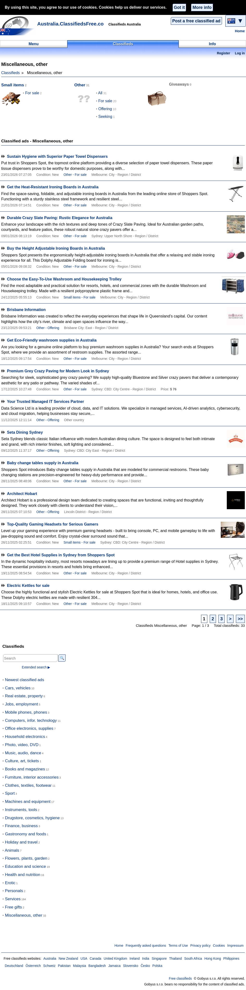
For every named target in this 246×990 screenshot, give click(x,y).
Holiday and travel (21, 842)
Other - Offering (47, 328)
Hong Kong (212, 958)
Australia (49, 958)
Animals (12, 850)
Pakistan (64, 966)
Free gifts (13, 907)
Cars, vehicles (18, 688)
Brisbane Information (26, 310)
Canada (95, 958)
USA (83, 958)
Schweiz (49, 966)
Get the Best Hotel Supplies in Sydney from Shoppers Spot (61, 555)
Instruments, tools (21, 809)
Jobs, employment (21, 704)
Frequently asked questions (146, 945)
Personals (14, 890)
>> (240, 618)
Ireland (134, 958)
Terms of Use (178, 945)
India (145, 958)
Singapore (159, 958)
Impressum (235, 945)
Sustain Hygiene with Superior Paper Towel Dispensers (57, 156)
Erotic (10, 883)
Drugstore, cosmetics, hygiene (32, 818)
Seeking (105, 116)
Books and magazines (25, 769)
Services (13, 899)
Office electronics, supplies (29, 728)
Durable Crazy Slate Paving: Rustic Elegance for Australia (59, 218)
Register (223, 53)
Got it (179, 7)
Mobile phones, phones (26, 712)
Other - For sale (74, 175)
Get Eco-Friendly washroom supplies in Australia (52, 340)
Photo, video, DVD (21, 744)
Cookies (219, 945)
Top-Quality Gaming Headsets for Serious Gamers (52, 524)
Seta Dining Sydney (25, 432)
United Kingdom (115, 958)
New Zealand (68, 958)
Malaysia (79, 966)
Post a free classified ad (196, 21)
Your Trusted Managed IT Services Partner (45, 402)
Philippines (231, 958)
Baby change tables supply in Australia (42, 463)
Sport (10, 793)
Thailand (175, 958)
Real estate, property (24, 696)
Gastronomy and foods (25, 834)
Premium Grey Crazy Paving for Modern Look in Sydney (58, 371)
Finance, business (21, 826)
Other (79, 85)
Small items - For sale (79, 297)
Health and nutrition (22, 874)
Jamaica (114, 966)
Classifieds (10, 73)
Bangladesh (97, 966)
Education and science (25, 866)
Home (240, 31)
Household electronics (25, 736)
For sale (32, 93)
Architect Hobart (22, 494)
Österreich (33, 966)
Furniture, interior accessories (32, 777)
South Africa (193, 958)
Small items (12, 85)
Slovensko (130, 966)
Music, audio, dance (23, 753)
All (100, 93)
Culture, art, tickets (22, 761)
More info (201, 7)
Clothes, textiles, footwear (28, 785)
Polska (157, 966)
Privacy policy (200, 945)
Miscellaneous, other (23, 915)
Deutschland (14, 966)
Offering (105, 109)
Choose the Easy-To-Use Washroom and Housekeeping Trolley (64, 279)
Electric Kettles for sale (28, 586)
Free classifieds (180, 978)
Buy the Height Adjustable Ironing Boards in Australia (56, 248)
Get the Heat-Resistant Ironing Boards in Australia (52, 187)
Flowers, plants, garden (26, 858)
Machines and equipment (27, 801)
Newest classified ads (24, 680)
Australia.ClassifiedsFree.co (70, 23)
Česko (145, 966)
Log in (240, 53)
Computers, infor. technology (31, 720)
